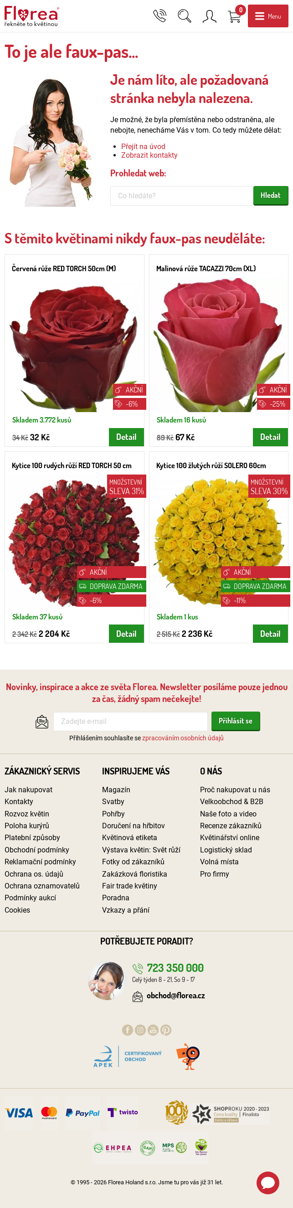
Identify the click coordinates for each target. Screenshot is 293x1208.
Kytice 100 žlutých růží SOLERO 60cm (211, 465)
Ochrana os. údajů (34, 874)
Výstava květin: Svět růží (141, 850)
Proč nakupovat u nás (235, 789)
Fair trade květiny (129, 886)
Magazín (116, 789)
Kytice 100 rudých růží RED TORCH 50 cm (72, 465)
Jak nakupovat (28, 789)
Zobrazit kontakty (149, 155)
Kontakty (19, 801)
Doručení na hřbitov (133, 825)
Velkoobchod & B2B (231, 801)
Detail (126, 436)
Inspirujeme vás (136, 771)
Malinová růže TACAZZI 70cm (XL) (206, 268)
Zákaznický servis (42, 771)
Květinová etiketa (129, 837)
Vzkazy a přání (125, 910)
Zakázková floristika (134, 874)
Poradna (115, 897)
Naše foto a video (228, 814)
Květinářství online (229, 837)
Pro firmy (214, 874)
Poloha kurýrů (27, 825)
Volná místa (219, 861)
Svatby (113, 801)
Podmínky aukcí (30, 897)
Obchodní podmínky (37, 850)
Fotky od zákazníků (133, 861)
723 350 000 (168, 967)
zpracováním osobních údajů (183, 738)
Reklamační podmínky (40, 861)
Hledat (271, 195)
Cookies (17, 910)
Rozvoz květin (27, 814)
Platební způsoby (32, 837)
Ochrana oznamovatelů (42, 886)
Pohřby (113, 814)
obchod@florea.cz (168, 995)
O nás (211, 771)
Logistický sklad (226, 850)
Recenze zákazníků (231, 825)
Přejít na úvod (143, 146)
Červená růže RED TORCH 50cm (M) (64, 268)
